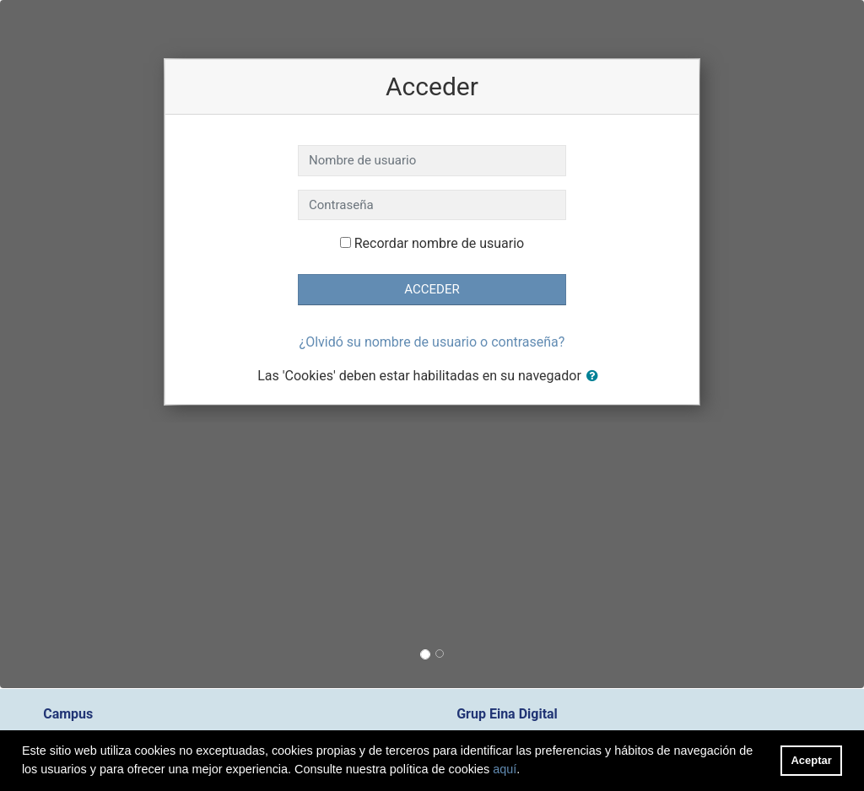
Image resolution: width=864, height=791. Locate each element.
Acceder (431, 289)
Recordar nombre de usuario (439, 243)
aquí (504, 769)
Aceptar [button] (811, 760)
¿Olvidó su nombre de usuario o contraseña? (432, 342)
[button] (596, 376)
